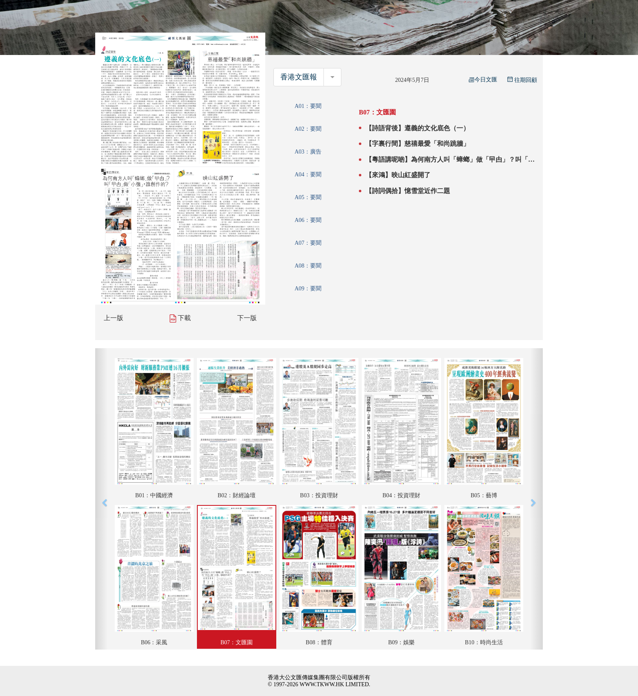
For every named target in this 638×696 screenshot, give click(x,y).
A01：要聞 (308, 106)
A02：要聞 (308, 129)
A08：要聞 (308, 266)
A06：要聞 (308, 220)
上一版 (113, 317)
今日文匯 (483, 80)
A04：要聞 (308, 174)
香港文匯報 (298, 77)
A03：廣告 (308, 152)
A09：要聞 (308, 288)
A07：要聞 (308, 243)
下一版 (247, 317)
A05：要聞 (308, 197)
